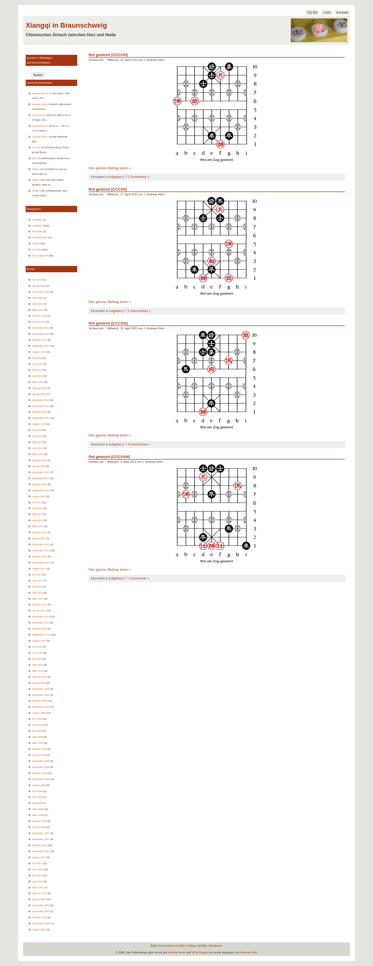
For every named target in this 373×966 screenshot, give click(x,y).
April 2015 (37, 303)
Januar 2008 (39, 827)
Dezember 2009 (41, 688)
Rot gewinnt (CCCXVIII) (109, 456)
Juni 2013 (37, 436)
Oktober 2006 (39, 917)
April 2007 (37, 881)
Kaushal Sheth (177, 952)
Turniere (36, 249)
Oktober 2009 (39, 700)
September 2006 (41, 923)
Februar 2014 (39, 388)
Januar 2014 (39, 394)
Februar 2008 (39, 821)
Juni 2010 (37, 652)
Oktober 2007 (39, 845)
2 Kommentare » (139, 311)
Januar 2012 (39, 538)
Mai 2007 (37, 875)
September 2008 (41, 779)
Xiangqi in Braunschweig (66, 25)
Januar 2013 (39, 466)
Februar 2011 (39, 604)
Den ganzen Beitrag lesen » (110, 168)
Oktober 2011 (39, 556)
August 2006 (39, 929)
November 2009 (41, 695)
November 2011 (41, 550)
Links (327, 12)
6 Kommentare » (139, 444)
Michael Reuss (40, 93)
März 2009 (38, 743)
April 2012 (37, 520)
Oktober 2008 (39, 773)
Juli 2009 (37, 718)
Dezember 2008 (41, 761)
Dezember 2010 (41, 616)
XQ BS (312, 12)
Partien (36, 243)
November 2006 (41, 911)
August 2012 (39, 496)
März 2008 (38, 815)
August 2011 (39, 568)
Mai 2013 (37, 442)
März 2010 (38, 670)
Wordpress (215, 945)
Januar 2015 (39, 321)
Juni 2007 (37, 869)
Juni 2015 (37, 297)
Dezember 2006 (41, 905)
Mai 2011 (37, 586)
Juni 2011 (37, 580)
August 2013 (39, 424)
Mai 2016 (37, 279)
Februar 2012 (39, 532)
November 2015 (41, 291)
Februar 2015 (39, 315)
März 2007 (38, 887)
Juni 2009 (37, 724)
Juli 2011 (37, 574)
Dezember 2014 (41, 327)
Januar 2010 (39, 682)
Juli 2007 (37, 863)
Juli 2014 (37, 357)
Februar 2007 (39, 893)
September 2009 (41, 706)
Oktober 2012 (39, 484)
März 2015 (38, 309)
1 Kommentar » (138, 177)
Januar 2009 (39, 755)
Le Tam (36, 147)
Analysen (37, 219)
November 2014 (41, 333)
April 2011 (37, 592)
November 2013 (41, 406)
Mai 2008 (37, 803)
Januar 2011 (39, 610)
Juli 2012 (37, 502)
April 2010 (37, 664)
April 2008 (37, 809)
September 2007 (41, 851)
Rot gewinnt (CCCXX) (108, 189)
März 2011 (38, 598)
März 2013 (38, 454)
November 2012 (41, 478)
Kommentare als (171, 945)
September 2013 (41, 418)
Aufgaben (37, 225)
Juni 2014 (37, 363)
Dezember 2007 (41, 833)
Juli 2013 (37, 430)
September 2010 (41, 634)
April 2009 (37, 736)
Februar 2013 (39, 460)
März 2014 (38, 382)
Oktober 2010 (39, 628)
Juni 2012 (37, 508)
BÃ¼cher (37, 231)
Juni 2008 (37, 797)
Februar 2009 (39, 749)
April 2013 (37, 448)
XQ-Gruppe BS (40, 255)
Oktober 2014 (39, 339)
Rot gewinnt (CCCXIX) (108, 323)
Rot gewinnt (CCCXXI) (108, 55)
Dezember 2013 (41, 400)
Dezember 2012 (41, 472)
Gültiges (197, 945)
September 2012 (41, 490)
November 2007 (41, 839)
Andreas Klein (39, 104)
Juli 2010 (37, 646)
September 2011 (41, 562)
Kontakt (342, 12)
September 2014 (41, 345)
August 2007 (39, 857)
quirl (34, 158)
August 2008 (39, 785)
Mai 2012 (37, 514)
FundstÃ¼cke (39, 237)
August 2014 (39, 351)
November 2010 (41, 622)
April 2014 (37, 376)
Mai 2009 (37, 730)
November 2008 (41, 767)
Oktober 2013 (39, 411)
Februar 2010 (39, 676)
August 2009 (39, 712)
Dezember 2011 (41, 544)
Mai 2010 (37, 658)
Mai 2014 (37, 370)
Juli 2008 (37, 791)
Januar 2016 (39, 285)
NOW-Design (200, 952)
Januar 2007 (39, 899)
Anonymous (38, 115)
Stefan (35, 169)
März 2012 (38, 526)
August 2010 (39, 640)
